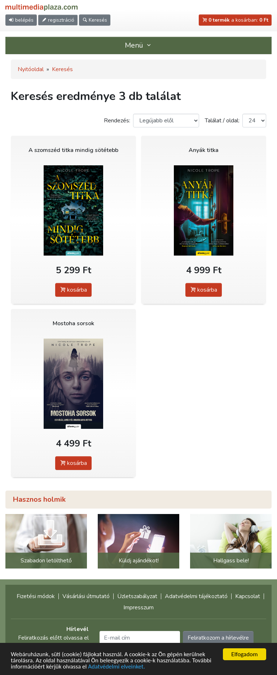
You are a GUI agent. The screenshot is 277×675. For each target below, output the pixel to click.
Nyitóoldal (31, 69)
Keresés (62, 69)
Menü (138, 45)
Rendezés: (117, 121)
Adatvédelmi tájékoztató (196, 596)
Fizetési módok (36, 596)
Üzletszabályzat (137, 596)
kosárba (73, 290)
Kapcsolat (247, 596)
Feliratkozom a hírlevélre (218, 638)
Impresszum (138, 607)
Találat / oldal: (222, 121)
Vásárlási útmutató (86, 596)
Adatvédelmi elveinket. (116, 667)
